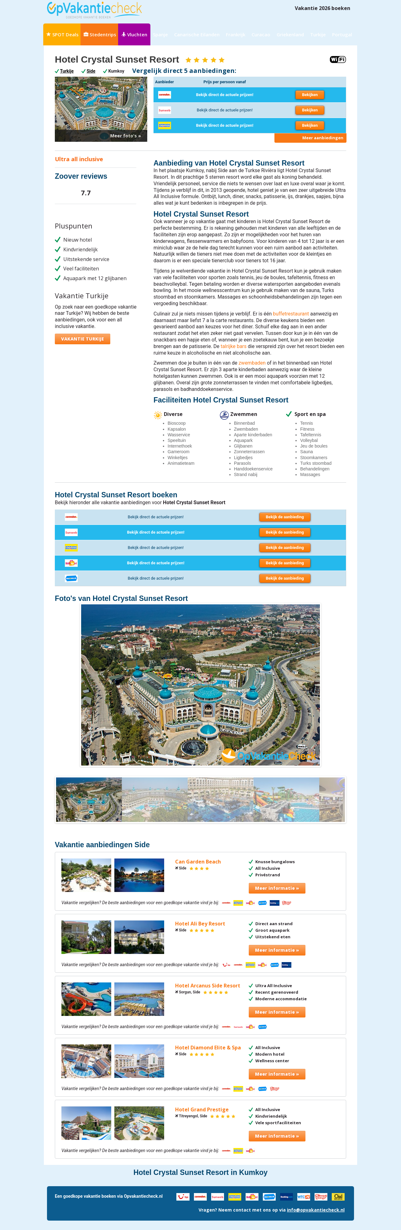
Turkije (318, 34)
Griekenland (290, 34)
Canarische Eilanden (197, 34)
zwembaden (252, 363)
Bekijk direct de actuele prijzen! (224, 94)
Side (91, 71)
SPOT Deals (62, 34)
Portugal (342, 34)
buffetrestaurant (291, 314)
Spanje (160, 34)
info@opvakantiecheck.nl (316, 1210)
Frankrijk (235, 34)
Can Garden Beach (198, 861)
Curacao (261, 34)
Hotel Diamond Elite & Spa (208, 1047)
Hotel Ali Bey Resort (200, 923)
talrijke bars (234, 346)
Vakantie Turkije (82, 339)
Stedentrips (100, 34)
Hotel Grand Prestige (202, 1109)
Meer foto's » (125, 136)
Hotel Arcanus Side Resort (207, 985)
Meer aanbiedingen (322, 138)
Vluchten (134, 34)
